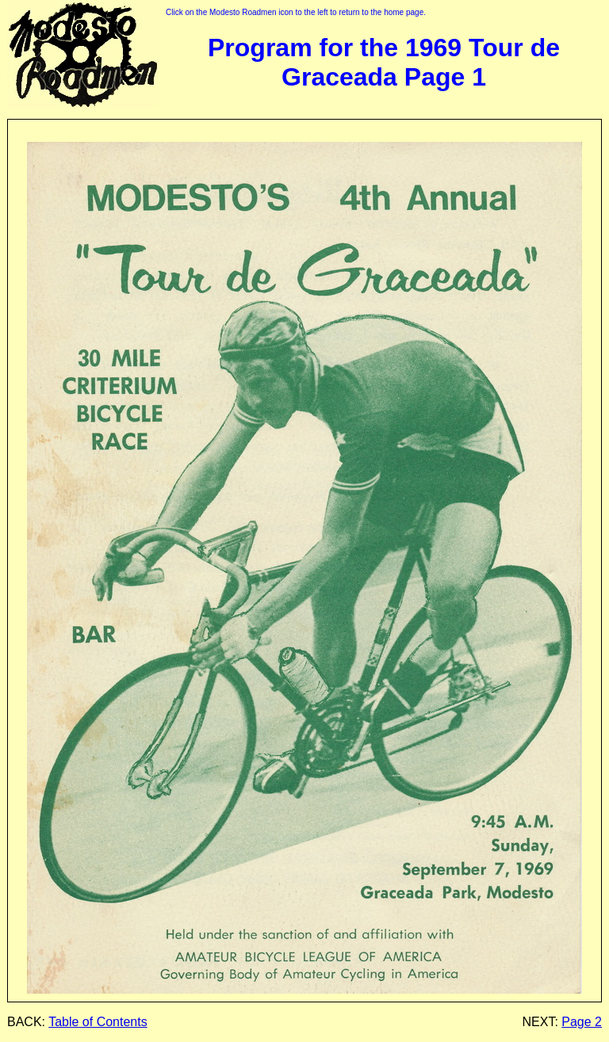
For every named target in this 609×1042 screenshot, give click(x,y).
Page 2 (581, 1022)
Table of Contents (97, 1022)
